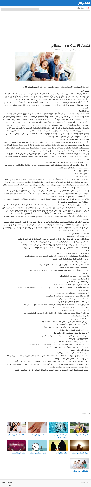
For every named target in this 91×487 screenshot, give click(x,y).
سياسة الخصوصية (7, 482)
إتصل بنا (10, 485)
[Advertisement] (45, 28)
